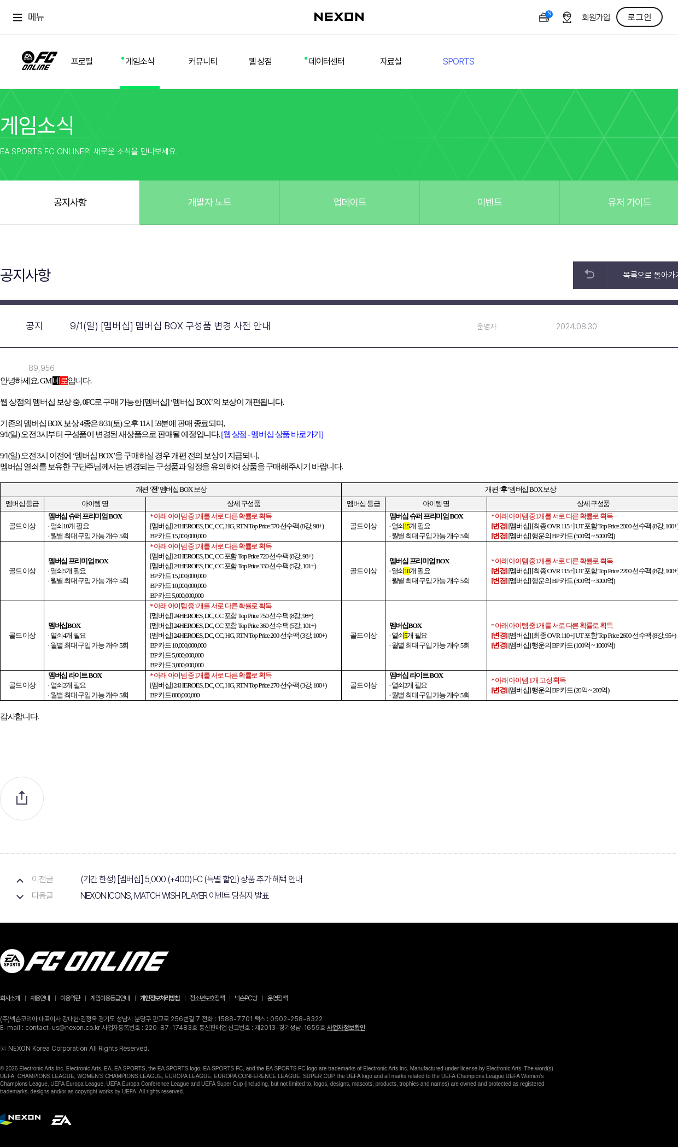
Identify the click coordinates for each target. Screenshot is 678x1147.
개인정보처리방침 (159, 998)
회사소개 (10, 998)
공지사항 (70, 202)
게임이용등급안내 (110, 998)
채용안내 (40, 998)
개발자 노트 (209, 202)
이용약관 (70, 998)
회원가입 (596, 17)
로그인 (639, 17)
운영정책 (277, 998)
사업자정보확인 (346, 1028)
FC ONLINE (39, 58)
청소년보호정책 (207, 998)
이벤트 (489, 202)
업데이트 (350, 202)
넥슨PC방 (246, 998)
